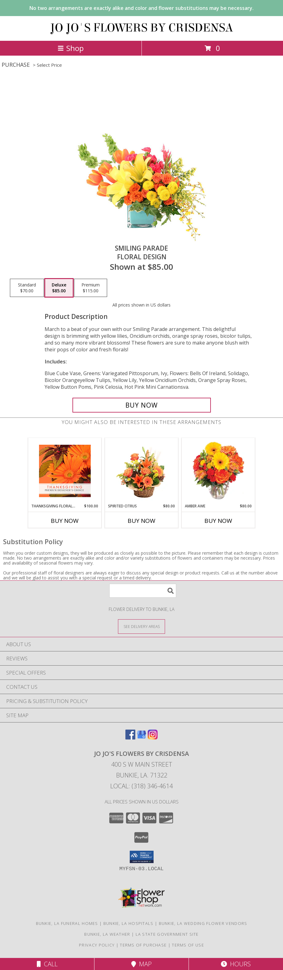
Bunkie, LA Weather (107, 934)
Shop (71, 48)
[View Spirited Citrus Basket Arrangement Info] (142, 470)
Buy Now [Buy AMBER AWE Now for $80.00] (218, 521)
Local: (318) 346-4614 (141, 786)
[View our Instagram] (153, 737)
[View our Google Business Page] (141, 737)
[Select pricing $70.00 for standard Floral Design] (27, 288)
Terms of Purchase (143, 945)
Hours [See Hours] (236, 964)
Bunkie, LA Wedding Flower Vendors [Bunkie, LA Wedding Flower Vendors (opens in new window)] (203, 923)
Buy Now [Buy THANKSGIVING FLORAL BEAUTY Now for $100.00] (65, 521)
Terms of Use (188, 945)
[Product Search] (142, 591)
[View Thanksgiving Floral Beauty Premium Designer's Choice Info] (65, 470)
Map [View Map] (141, 964)
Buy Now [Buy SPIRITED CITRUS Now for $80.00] (141, 521)
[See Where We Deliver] (141, 626)
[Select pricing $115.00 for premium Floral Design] (90, 288)
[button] (142, 857)
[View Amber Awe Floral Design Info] (218, 470)
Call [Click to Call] (47, 964)
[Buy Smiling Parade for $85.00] (141, 405)
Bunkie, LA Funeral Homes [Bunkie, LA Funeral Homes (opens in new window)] (67, 923)
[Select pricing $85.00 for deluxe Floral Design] (59, 288)
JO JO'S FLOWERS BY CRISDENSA (141, 28)
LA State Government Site (167, 934)
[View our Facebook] (130, 737)
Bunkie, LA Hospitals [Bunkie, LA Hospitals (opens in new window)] (128, 923)
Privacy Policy (97, 945)
